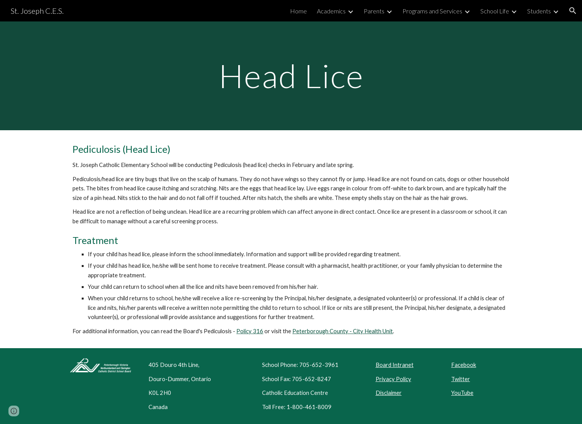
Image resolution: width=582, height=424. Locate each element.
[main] (290, 75)
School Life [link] (494, 11)
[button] (573, 11)
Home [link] (298, 11)
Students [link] (539, 11)
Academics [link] (331, 11)
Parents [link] (374, 11)
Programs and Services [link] (432, 11)
